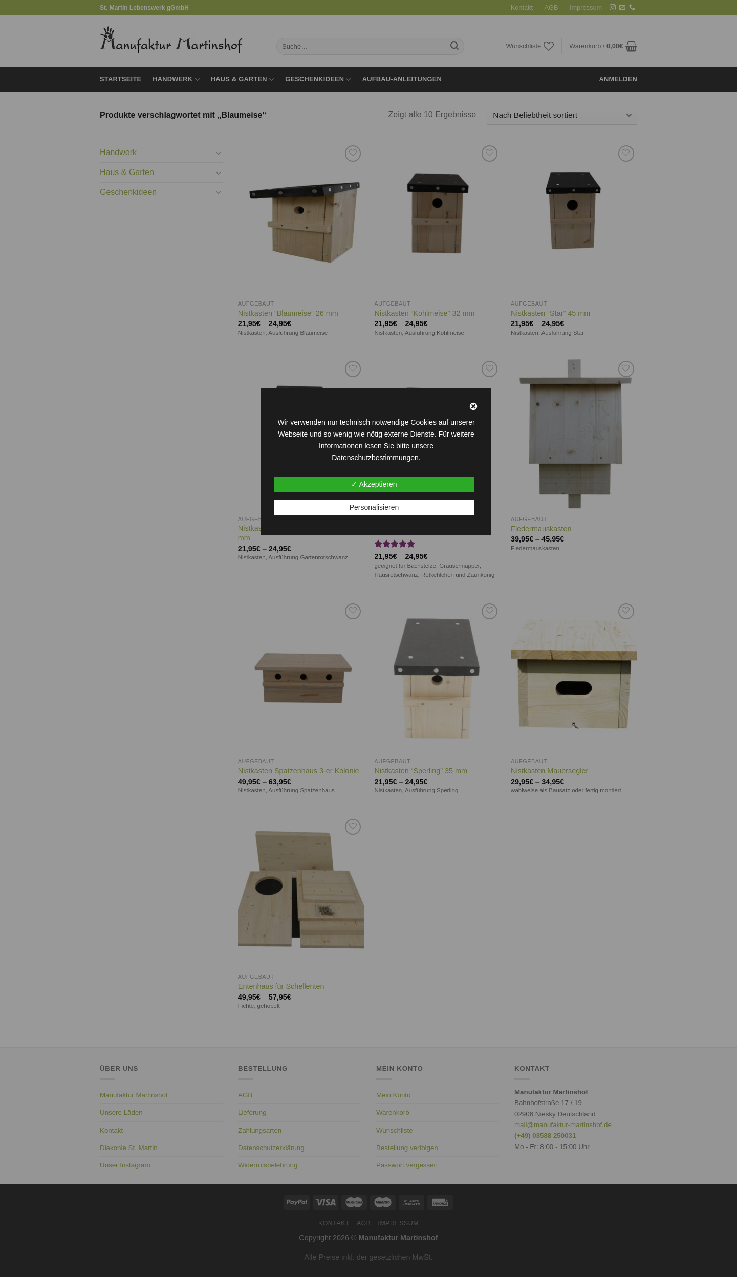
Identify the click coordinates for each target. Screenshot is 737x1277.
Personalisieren (374, 507)
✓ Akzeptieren (374, 484)
